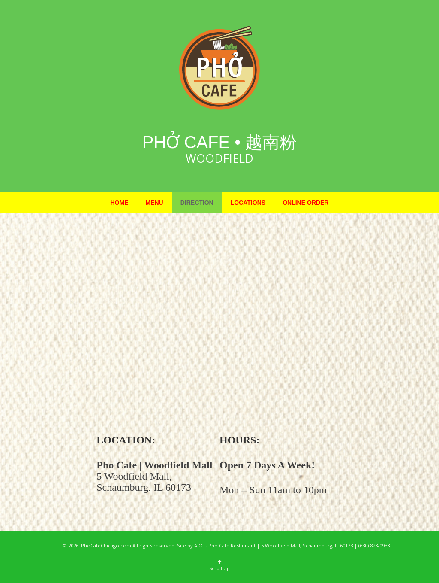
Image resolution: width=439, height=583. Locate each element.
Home (120, 202)
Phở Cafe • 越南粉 (219, 142)
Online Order (305, 202)
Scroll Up (219, 565)
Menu (154, 202)
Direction (196, 202)
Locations (248, 202)
